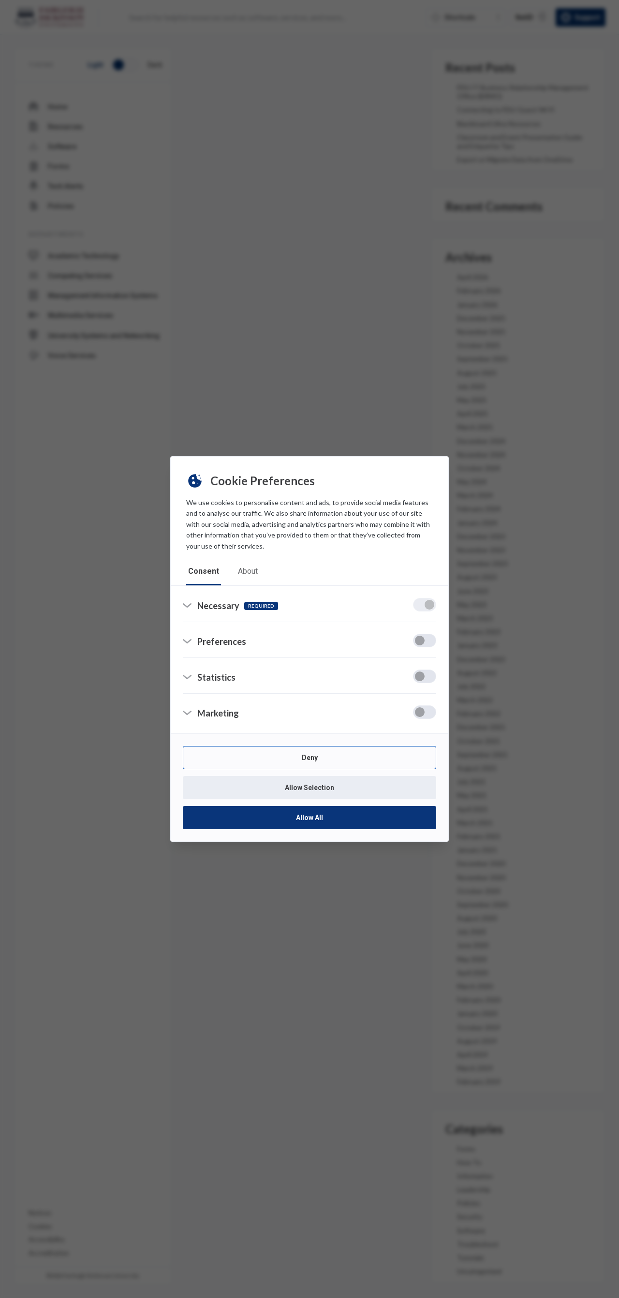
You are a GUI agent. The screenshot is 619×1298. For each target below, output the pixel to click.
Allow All (309, 818)
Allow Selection (309, 788)
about (248, 571)
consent (203, 571)
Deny (310, 758)
